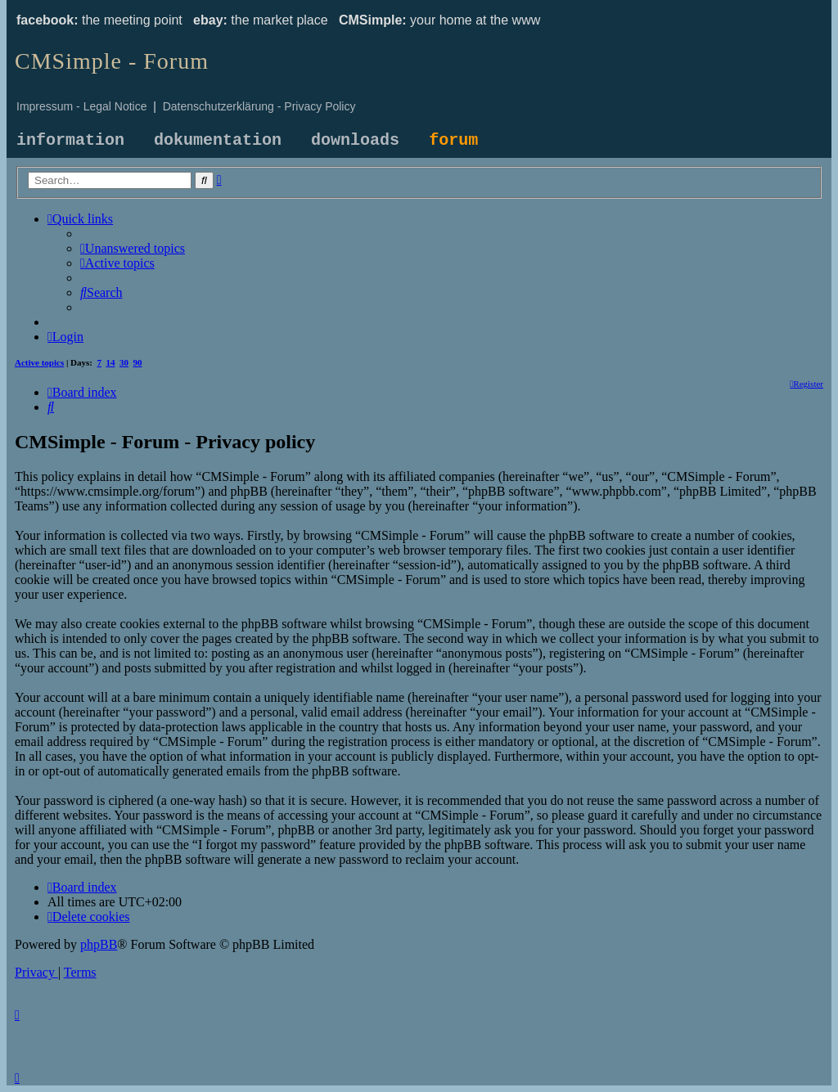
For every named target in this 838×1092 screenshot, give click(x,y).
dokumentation (218, 140)
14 (110, 362)
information (70, 140)
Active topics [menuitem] (39, 362)
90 (137, 362)
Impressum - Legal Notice (81, 106)
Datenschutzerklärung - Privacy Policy (259, 106)
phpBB (98, 944)
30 (123, 362)
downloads (355, 140)
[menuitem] (132, 248)
